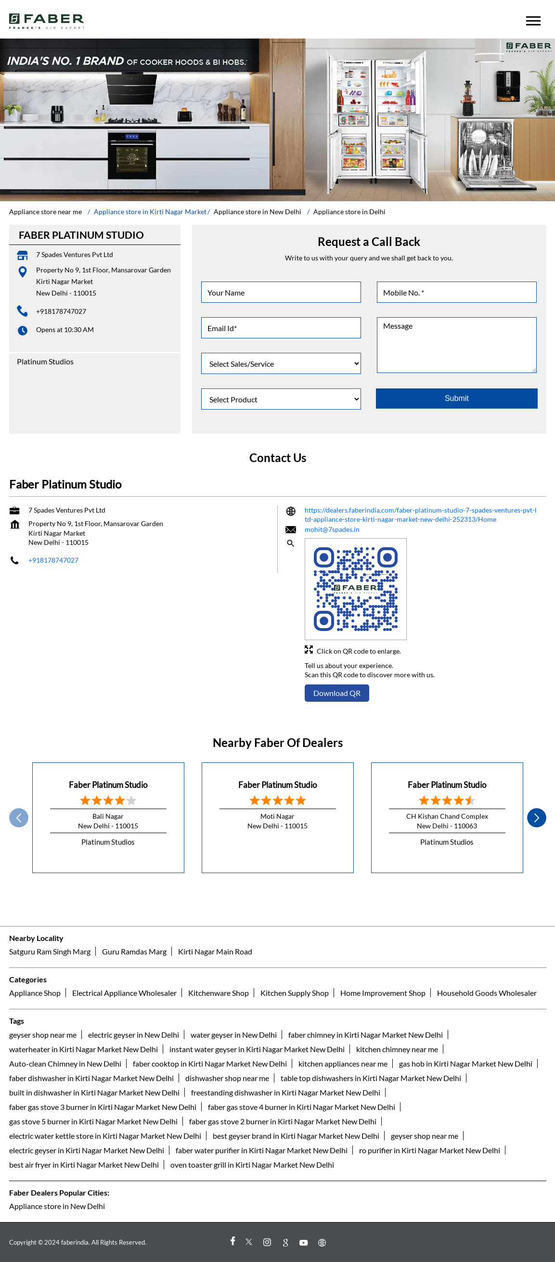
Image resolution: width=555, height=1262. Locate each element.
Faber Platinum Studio (108, 785)
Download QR (337, 692)
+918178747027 (61, 311)
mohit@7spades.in (332, 529)
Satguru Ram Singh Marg (49, 951)
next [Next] (536, 817)
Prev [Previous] (18, 817)
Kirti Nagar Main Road (215, 951)
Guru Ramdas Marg (134, 951)
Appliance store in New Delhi (57, 1205)
